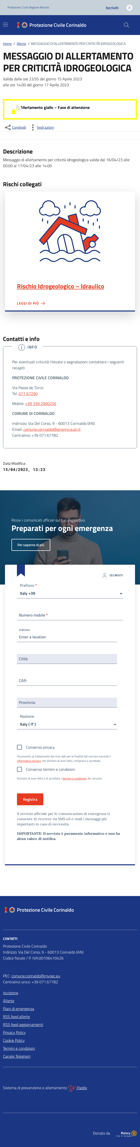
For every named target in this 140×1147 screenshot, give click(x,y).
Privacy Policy (14, 1032)
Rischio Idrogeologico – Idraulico (60, 286)
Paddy (77, 1088)
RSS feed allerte (16, 1017)
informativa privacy (29, 761)
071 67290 (28, 394)
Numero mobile (33, 615)
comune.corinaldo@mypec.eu (35, 976)
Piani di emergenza (18, 1009)
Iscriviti (112, 8)
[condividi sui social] (15, 127)
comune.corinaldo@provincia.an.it (52, 429)
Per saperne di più (30, 544)
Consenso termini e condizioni (50, 769)
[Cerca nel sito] (127, 25)
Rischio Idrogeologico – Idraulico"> (70, 231)
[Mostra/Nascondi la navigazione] (5, 25)
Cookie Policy (14, 1040)
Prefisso (28, 585)
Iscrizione (10, 993)
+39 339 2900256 (40, 403)
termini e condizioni (75, 778)
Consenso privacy (40, 747)
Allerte (8, 1001)
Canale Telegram (16, 1056)
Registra (30, 799)
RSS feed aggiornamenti (23, 1024)
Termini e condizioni (19, 1048)
